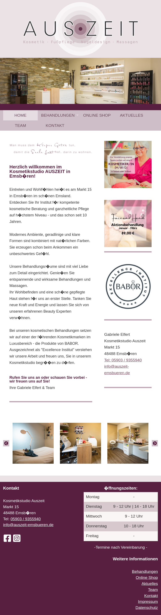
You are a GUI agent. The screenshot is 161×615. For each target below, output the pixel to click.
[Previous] (6, 443)
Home (20, 115)
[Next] (155, 443)
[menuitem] (20, 115)
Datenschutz (146, 607)
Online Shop (97, 115)
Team (20, 125)
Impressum (148, 601)
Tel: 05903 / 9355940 (123, 360)
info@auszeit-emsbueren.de (28, 525)
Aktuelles (131, 115)
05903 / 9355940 (25, 519)
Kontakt (55, 125)
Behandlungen (58, 115)
